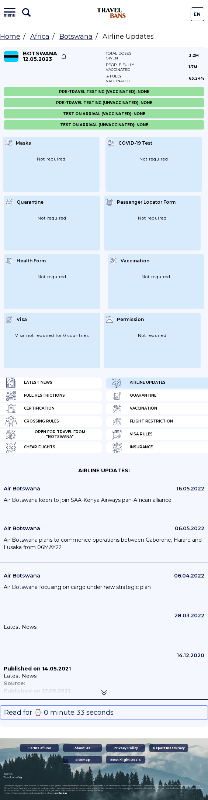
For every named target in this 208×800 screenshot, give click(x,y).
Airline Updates (138, 383)
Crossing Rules (32, 421)
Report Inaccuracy (169, 748)
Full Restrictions (35, 395)
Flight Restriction (142, 421)
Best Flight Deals (125, 760)
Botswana (76, 36)
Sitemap (82, 760)
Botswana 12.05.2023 (40, 56)
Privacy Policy (126, 748)
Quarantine (133, 395)
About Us (82, 748)
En (197, 14)
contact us (61, 793)
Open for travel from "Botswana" (45, 434)
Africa (39, 36)
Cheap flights (30, 447)
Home (10, 36)
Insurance (132, 447)
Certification (30, 408)
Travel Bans (111, 12)
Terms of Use (39, 748)
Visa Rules (132, 434)
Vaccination (134, 408)
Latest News (29, 383)
